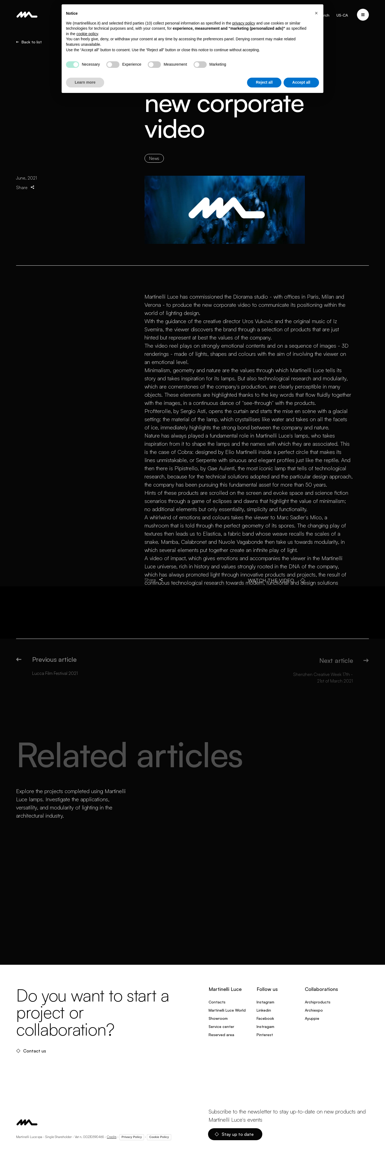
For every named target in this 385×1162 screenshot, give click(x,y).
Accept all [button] (301, 82)
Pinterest (265, 1034)
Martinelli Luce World (227, 1010)
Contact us (31, 1051)
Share (25, 187)
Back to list (29, 42)
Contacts (217, 1002)
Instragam (265, 1026)
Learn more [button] (85, 82)
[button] (316, 13)
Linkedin (264, 1010)
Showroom (218, 1018)
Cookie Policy (159, 1137)
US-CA (342, 15)
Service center (221, 1026)
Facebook (265, 1018)
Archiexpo (314, 1010)
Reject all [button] (264, 82)
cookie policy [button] (87, 34)
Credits (111, 1137)
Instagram (265, 1002)
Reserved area (221, 1034)
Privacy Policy (132, 1137)
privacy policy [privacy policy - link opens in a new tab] (243, 23)
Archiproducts (317, 1002)
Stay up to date (234, 1134)
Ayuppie (312, 1018)
